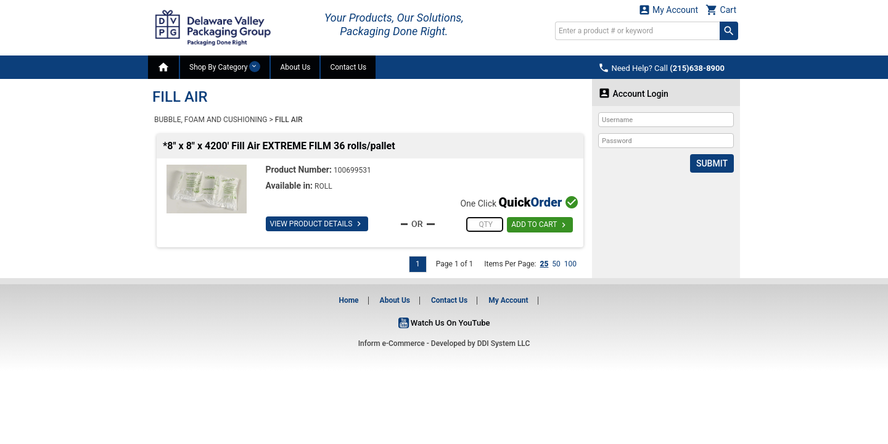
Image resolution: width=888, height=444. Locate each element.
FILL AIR (289, 119)
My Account (668, 9)
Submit (712, 163)
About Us (295, 67)
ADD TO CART (540, 225)
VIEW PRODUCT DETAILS (317, 224)
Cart (720, 9)
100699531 (352, 170)
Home (348, 300)
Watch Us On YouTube (444, 322)
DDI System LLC (503, 343)
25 (544, 264)
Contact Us (348, 67)
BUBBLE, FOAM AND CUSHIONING (210, 119)
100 (570, 264)
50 (556, 264)
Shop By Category (224, 66)
